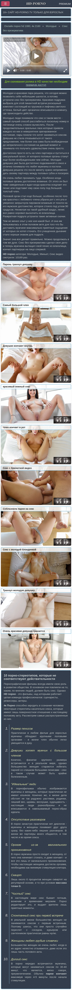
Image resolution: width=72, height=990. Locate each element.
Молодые (51, 26)
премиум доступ (36, 85)
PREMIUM (65, 4)
